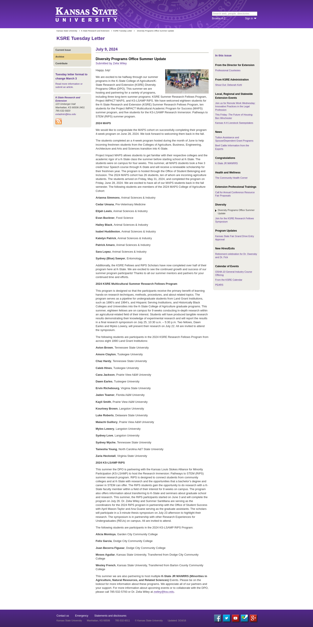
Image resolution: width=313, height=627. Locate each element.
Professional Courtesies (227, 70)
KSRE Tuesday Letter (122, 31)
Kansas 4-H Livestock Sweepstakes (234, 123)
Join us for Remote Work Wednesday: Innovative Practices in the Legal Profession (235, 106)
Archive (59, 56)
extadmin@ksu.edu (65, 114)
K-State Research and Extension (95, 31)
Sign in (249, 18)
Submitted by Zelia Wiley (111, 63)
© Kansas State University (149, 620)
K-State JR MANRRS (226, 163)
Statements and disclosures (110, 615)
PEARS (219, 284)
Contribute (61, 63)
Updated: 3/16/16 (177, 620)
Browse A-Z (218, 18)
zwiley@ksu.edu (164, 591)
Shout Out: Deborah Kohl (228, 85)
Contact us (63, 615)
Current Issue (63, 50)
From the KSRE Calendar (228, 279)
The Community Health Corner (231, 177)
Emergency (81, 615)
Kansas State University (92, 14)
